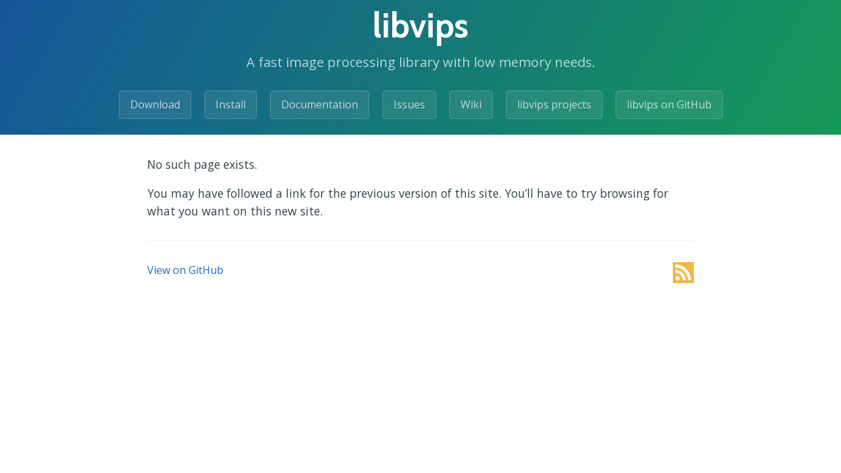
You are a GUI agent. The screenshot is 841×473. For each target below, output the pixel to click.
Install (231, 104)
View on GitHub (185, 270)
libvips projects (554, 104)
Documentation (319, 104)
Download (155, 104)
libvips (420, 25)
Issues (409, 104)
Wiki (471, 104)
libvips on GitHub (669, 104)
